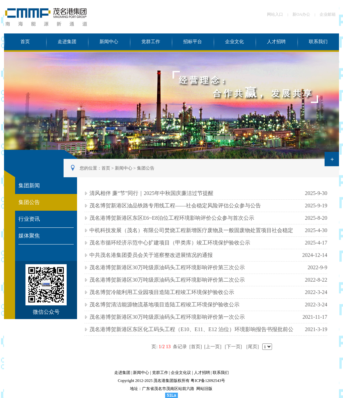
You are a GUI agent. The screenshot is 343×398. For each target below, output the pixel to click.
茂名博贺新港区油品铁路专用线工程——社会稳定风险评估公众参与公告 (175, 205)
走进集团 (67, 41)
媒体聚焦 (29, 235)
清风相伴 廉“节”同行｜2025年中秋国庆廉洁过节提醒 (151, 193)
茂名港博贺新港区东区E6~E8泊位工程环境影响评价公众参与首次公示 (171, 218)
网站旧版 (204, 388)
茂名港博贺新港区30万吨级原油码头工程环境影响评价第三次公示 (167, 267)
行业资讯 (29, 219)
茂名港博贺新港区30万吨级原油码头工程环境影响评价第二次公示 (167, 280)
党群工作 (150, 41)
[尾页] (252, 346)
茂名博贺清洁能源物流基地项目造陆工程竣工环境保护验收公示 (164, 304)
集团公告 (145, 168)
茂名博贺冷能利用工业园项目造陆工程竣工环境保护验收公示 (161, 292)
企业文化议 (181, 372)
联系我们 (318, 41)
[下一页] (233, 346)
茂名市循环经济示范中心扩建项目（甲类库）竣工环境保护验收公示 (169, 242)
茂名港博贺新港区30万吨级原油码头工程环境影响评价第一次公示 (167, 317)
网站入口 (275, 14)
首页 (25, 41)
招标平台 (192, 41)
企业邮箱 (328, 14)
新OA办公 (301, 14)
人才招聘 (276, 41)
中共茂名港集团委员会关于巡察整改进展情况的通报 (151, 255)
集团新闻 (29, 185)
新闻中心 (108, 41)
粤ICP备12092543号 (208, 380)
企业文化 (234, 41)
